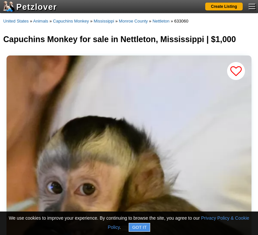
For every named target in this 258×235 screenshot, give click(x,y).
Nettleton (160, 21)
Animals (40, 21)
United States (16, 21)
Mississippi (104, 21)
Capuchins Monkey (71, 21)
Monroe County (133, 21)
